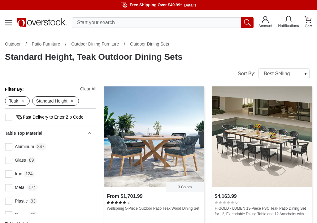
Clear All (88, 88)
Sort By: (274, 73)
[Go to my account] (265, 22)
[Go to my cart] (308, 22)
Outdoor (13, 44)
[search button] (247, 22)
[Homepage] (42, 22)
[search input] (163, 22)
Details (190, 5)
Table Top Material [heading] (48, 133)
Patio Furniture (46, 44)
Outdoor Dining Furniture (95, 44)
